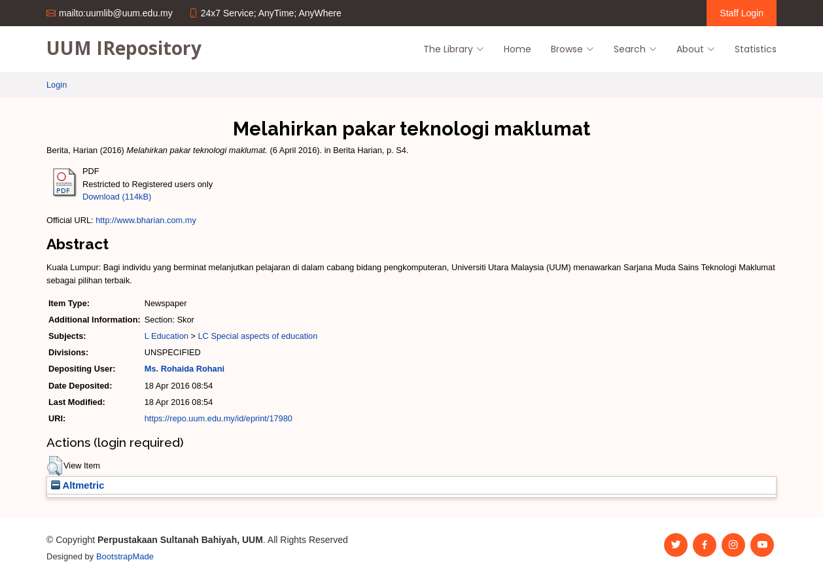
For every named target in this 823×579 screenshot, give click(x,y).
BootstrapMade (125, 556)
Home (517, 49)
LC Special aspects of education (257, 336)
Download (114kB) (116, 197)
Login (56, 85)
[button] (54, 466)
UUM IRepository (123, 47)
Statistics (756, 49)
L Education (166, 336)
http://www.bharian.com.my (146, 220)
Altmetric (77, 485)
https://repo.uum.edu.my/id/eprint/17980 (218, 418)
